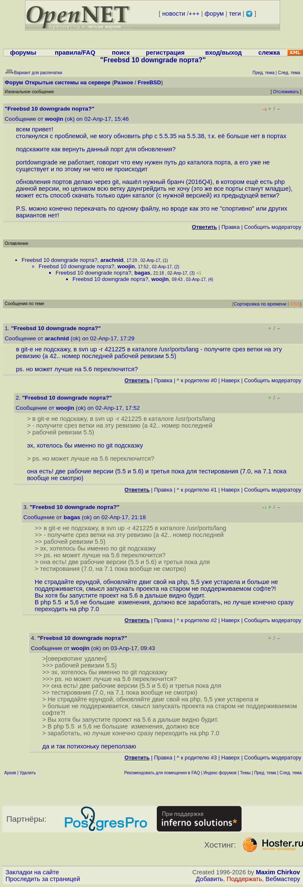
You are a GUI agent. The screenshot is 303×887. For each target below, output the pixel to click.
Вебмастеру (283, 879)
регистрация (165, 52)
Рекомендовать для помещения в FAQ (162, 772)
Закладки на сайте (32, 872)
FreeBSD (149, 82)
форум (214, 13)
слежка (269, 52)
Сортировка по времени (260, 303)
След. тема (291, 772)
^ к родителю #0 (197, 380)
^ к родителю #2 (197, 620)
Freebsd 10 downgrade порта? (59, 260)
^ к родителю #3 (197, 757)
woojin (54, 119)
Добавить (209, 879)
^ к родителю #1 (197, 490)
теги (235, 13)
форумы (23, 52)
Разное (123, 82)
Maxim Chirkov (278, 872)
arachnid (111, 260)
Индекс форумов (219, 772)
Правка (230, 227)
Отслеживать (286, 91)
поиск (121, 52)
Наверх (230, 380)
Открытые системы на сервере (68, 82)
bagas (142, 273)
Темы (245, 772)
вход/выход (223, 52)
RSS (295, 303)
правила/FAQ (75, 52)
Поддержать (244, 879)
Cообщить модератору (272, 227)
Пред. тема (265, 772)
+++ (194, 13)
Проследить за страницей (43, 879)
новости (173, 13)
